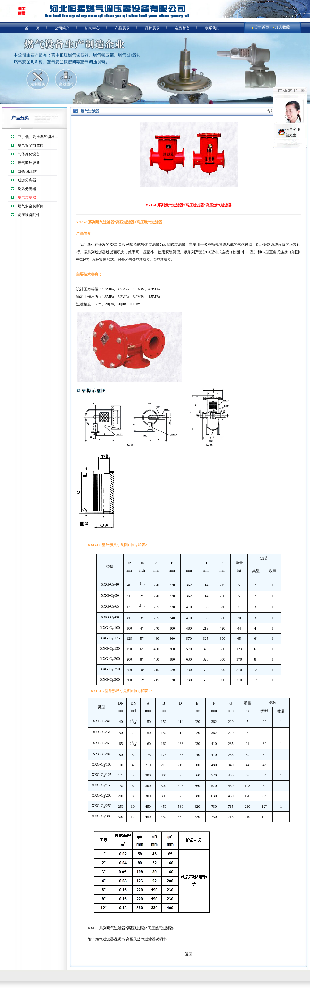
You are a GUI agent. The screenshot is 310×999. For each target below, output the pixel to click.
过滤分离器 (27, 180)
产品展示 (122, 28)
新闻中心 (92, 28)
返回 (188, 954)
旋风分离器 (27, 189)
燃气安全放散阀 (31, 145)
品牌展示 (152, 28)
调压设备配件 (29, 215)
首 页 (32, 28)
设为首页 (261, 27)
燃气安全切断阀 (31, 206)
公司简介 (62, 28)
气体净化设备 (29, 154)
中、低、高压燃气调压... (38, 137)
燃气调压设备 (29, 163)
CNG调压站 (27, 171)
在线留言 (182, 28)
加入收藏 (282, 27)
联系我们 (212, 28)
